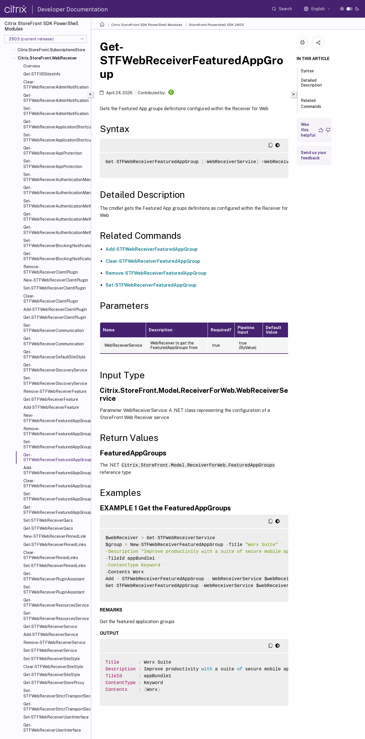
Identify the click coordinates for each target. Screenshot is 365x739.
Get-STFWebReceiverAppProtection (52, 150)
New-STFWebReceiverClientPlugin (55, 280)
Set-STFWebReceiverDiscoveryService (55, 380)
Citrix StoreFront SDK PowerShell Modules (146, 25)
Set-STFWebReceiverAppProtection (52, 164)
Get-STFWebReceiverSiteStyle (51, 674)
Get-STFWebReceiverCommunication (53, 341)
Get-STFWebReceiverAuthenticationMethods (56, 216)
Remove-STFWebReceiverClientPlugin (50, 269)
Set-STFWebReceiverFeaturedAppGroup (56, 444)
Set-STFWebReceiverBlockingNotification (56, 243)
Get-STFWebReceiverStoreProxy (53, 682)
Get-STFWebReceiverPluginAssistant (53, 576)
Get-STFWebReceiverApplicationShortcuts (56, 124)
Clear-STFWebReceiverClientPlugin (50, 298)
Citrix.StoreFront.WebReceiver (47, 58)
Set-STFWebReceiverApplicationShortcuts (56, 137)
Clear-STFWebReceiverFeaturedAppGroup (56, 483)
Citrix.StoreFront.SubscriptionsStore (51, 50)
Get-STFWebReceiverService (50, 626)
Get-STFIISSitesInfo (41, 74)
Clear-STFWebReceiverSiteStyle (53, 666)
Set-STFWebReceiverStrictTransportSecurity (56, 693)
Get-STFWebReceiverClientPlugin (54, 317)
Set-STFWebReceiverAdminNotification (56, 111)
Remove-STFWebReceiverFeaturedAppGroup (56, 431)
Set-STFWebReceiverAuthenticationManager (56, 177)
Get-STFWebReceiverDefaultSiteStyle (54, 354)
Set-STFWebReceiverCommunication (53, 328)
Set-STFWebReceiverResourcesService (56, 616)
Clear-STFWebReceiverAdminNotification (56, 84)
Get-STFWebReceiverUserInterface (52, 727)
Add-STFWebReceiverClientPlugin (55, 309)
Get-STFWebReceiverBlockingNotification (56, 256)
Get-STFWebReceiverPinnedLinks (54, 544)
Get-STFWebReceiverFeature (50, 399)
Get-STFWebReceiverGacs (48, 528)
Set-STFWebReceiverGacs (48, 520)
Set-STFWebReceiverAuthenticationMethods (56, 203)
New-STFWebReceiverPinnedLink (54, 536)
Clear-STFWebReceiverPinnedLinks (50, 555)
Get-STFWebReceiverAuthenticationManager (56, 190)
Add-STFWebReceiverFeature (51, 407)
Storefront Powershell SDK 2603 (216, 25)
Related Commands (314, 103)
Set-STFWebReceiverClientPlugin (54, 288)
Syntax (310, 70)
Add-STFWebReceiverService (50, 634)
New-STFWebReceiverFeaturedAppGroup (56, 418)
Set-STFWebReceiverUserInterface (56, 717)
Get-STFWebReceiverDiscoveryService (55, 367)
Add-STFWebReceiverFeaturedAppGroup (56, 470)
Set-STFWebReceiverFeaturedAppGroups (56, 496)
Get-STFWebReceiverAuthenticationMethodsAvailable (56, 230)
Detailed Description (311, 85)
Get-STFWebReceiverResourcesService (56, 602)
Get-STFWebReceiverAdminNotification (56, 98)
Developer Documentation (72, 9)
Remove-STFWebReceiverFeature (54, 391)
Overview (31, 66)
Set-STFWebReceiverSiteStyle (51, 658)
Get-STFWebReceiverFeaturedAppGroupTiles (56, 510)
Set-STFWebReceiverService (50, 650)
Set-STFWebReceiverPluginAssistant (53, 589)
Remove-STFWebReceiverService (54, 642)
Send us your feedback (314, 155)
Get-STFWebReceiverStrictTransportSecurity (56, 706)
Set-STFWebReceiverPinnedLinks (54, 565)
